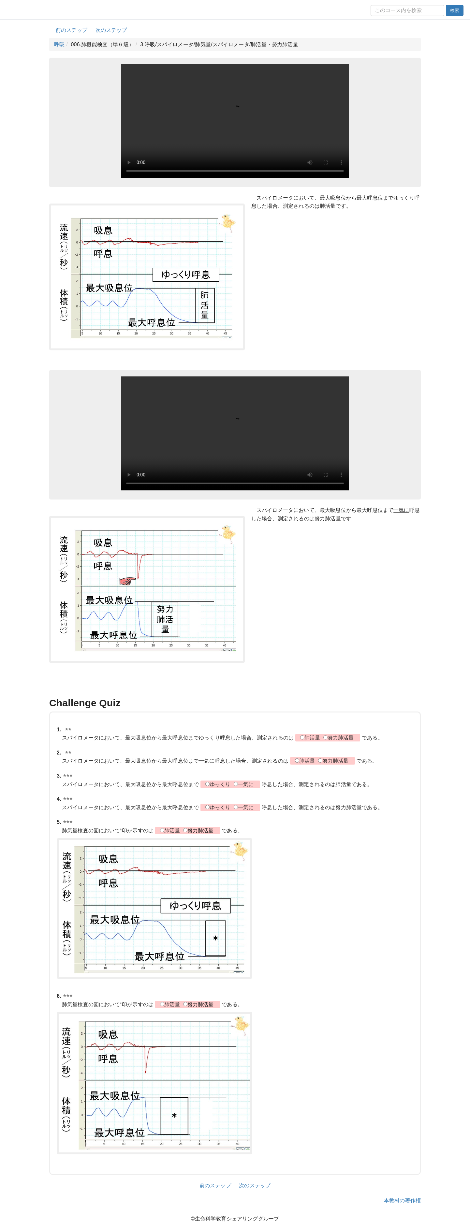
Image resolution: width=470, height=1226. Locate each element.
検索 (454, 10)
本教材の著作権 (402, 1200)
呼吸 (59, 44)
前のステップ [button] (71, 30)
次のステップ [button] (111, 30)
